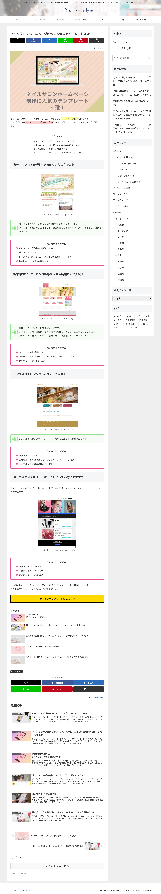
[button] (88, 689)
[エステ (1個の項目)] (121, 328)
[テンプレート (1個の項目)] (141, 328)
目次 (53, 136)
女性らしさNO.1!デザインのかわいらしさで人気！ (55, 141)
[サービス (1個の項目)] (119, 320)
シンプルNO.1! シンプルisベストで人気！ (51, 149)
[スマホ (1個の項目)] (118, 324)
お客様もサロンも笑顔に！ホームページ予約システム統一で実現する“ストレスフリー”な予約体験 (132, 128)
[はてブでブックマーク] (49, 40)
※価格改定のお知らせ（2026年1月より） (130, 103)
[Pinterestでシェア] (80, 40)
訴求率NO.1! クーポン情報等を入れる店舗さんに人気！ (57, 145)
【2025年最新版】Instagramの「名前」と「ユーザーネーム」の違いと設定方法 (132, 93)
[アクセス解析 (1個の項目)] (130, 324)
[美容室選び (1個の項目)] (132, 320)
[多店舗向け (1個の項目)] (145, 324)
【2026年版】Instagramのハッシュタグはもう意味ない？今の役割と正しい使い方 (132, 81)
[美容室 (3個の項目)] (130, 316)
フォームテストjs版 (122, 48)
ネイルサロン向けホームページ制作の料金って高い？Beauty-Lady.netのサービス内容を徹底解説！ (132, 114)
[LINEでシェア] (65, 40)
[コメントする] (96, 40)
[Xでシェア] (17, 40)
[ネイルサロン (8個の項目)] (119, 316)
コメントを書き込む (57, 865)
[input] (132, 58)
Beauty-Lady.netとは (123, 42)
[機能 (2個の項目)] (148, 316)
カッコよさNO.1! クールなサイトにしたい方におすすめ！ (58, 152)
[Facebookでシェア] (33, 40)
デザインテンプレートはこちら (57, 598)
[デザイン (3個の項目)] (139, 316)
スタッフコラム (17, 672)
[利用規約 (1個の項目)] (145, 320)
